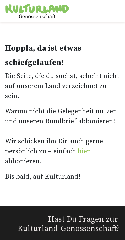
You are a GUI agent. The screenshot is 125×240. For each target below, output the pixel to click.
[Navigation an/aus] (112, 10)
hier (84, 151)
